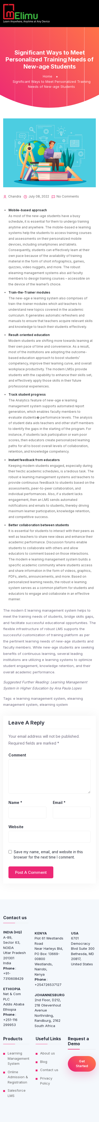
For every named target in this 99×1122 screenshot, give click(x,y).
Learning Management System (18, 1058)
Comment (17, 755)
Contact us (49, 1070)
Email (59, 802)
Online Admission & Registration (18, 1077)
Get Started (82, 1063)
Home (47, 76)
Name (15, 802)
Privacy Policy (46, 1081)
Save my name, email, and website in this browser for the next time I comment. (48, 854)
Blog (43, 1061)
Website (15, 827)
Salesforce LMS (17, 1093)
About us (47, 1053)
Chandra (14, 196)
